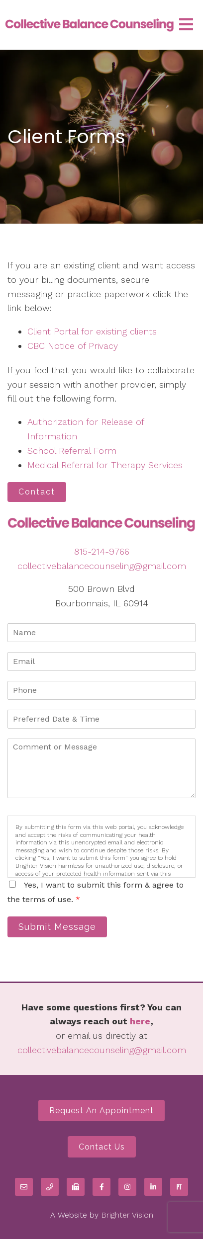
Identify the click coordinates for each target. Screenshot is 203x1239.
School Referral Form (71, 450)
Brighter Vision (127, 1215)
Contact (36, 491)
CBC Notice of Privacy (72, 345)
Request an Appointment (101, 1110)
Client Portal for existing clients (92, 331)
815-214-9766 (101, 551)
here (140, 1021)
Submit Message (57, 926)
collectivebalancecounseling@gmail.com (101, 566)
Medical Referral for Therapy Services (105, 465)
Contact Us (102, 1147)
